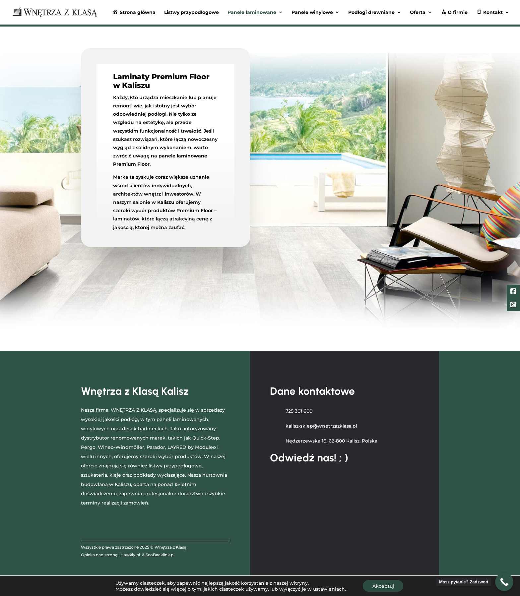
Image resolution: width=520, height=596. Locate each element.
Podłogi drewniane (371, 12)
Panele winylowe (312, 12)
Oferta (417, 12)
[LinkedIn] (513, 305)
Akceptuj (383, 586)
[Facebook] (513, 292)
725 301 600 (299, 411)
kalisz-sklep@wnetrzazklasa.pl (321, 426)
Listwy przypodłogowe (191, 12)
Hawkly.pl (130, 554)
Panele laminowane (252, 12)
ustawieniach (328, 589)
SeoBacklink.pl (160, 554)
